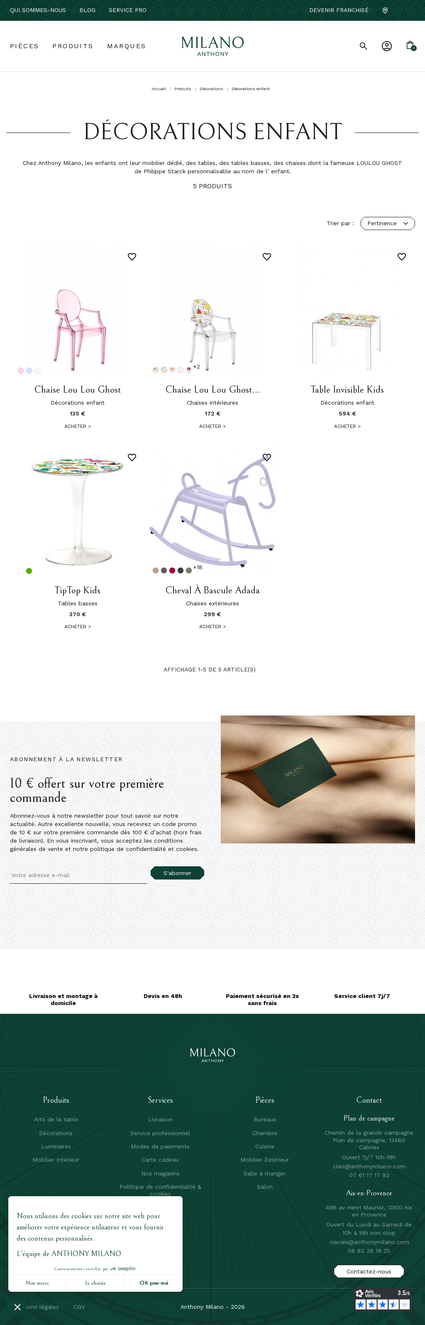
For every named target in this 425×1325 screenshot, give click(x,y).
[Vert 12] (29, 571)
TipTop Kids (77, 590)
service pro (128, 10)
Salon (265, 1186)
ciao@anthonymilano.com (369, 1166)
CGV (79, 1306)
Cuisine (264, 1146)
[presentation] (79, 900)
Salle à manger (265, 1173)
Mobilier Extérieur (264, 1159)
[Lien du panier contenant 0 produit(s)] (410, 46)
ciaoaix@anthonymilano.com (369, 1242)
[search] (364, 46)
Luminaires (56, 1146)
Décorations (56, 1133)
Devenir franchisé (339, 10)
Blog (87, 10)
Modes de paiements (160, 1146)
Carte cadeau (160, 1159)
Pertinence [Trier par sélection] (387, 223)
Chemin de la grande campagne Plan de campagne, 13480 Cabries (369, 1139)
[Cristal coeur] (172, 369)
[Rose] (20, 370)
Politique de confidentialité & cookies (160, 1190)
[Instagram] (411, 10)
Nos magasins (160, 1173)
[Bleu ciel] (29, 370)
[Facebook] (398, 10)
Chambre (264, 1133)
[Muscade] (155, 570)
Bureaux (265, 1119)
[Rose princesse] (180, 369)
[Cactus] (189, 570)
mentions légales (35, 1306)
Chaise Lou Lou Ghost (77, 389)
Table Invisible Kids (347, 389)
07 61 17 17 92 (369, 1175)
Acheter (77, 426)
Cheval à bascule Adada (212, 590)
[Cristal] (37, 370)
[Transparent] (20, 571)
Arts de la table (56, 1119)
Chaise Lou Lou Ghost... (212, 389)
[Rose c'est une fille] (189, 369)
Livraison (160, 1119)
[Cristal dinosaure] (164, 369)
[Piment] (172, 570)
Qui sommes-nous (38, 10)
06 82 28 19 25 (369, 1250)
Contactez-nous (369, 1271)
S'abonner (177, 873)
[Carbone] (180, 570)
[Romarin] (164, 570)
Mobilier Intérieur (55, 1159)
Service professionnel (160, 1133)
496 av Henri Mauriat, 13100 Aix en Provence (369, 1211)
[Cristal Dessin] (155, 369)
